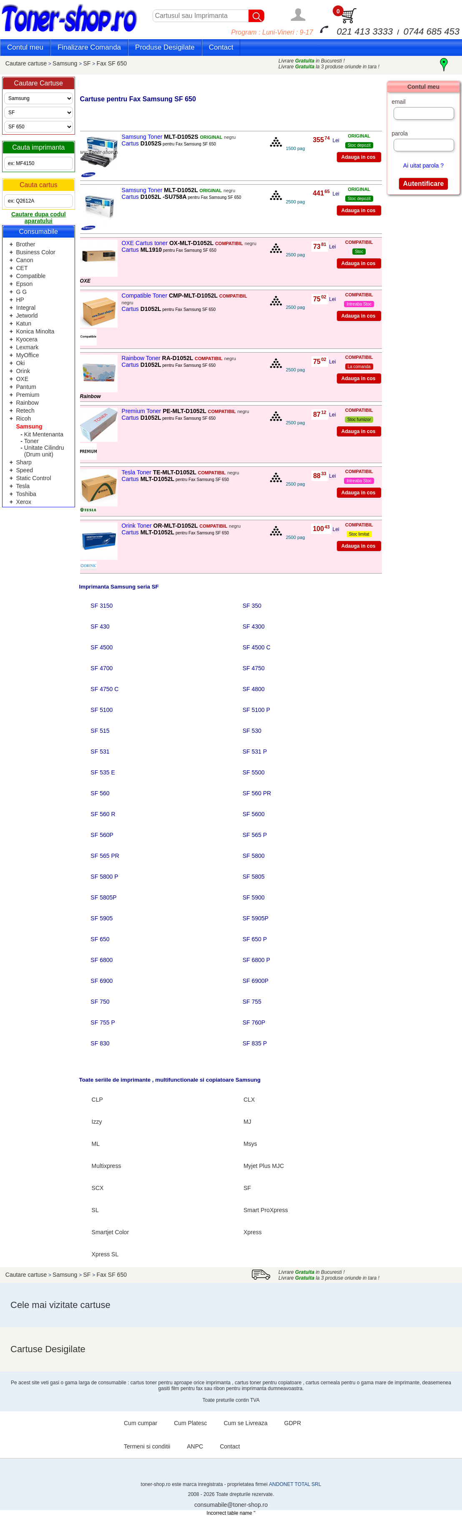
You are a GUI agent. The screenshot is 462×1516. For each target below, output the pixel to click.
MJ (247, 1121)
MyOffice (27, 355)
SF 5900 (254, 897)
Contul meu (25, 47)
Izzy (97, 1121)
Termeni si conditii (147, 1446)
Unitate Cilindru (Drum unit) (44, 451)
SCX (98, 1188)
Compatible (30, 276)
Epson (24, 284)
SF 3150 (101, 605)
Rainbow (27, 402)
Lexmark (27, 347)
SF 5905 (101, 918)
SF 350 (252, 605)
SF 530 (252, 730)
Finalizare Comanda (89, 47)
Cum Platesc (190, 1423)
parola (400, 133)
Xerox (23, 502)
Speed (24, 470)
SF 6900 (101, 980)
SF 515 (99, 730)
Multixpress (106, 1166)
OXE (22, 379)
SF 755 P (102, 1022)
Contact (221, 47)
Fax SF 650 (112, 63)
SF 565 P (255, 835)
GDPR (292, 1423)
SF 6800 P (256, 960)
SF (87, 63)
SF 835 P (255, 1043)
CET (22, 268)
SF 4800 (254, 689)
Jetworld (27, 315)
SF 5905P (256, 918)
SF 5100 (101, 710)
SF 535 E (102, 772)
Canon (24, 260)
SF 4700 (101, 668)
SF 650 (99, 939)
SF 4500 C (257, 647)
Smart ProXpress (266, 1210)
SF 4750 (254, 668)
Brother (25, 244)
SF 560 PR (257, 793)
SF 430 (99, 626)
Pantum (26, 386)
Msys (250, 1143)
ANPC (195, 1446)
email (398, 101)
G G (21, 291)
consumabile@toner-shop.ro (231, 1504)
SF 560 (99, 793)
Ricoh (23, 418)
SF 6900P (256, 980)
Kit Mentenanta (43, 434)
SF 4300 (254, 626)
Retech (25, 410)
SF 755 (252, 1001)
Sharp (23, 462)
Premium (27, 394)
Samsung (66, 63)
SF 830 (99, 1043)
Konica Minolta (35, 331)
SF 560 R (102, 814)
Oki (20, 363)
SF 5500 (254, 772)
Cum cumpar (140, 1423)
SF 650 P (255, 939)
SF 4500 (101, 647)
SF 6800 (101, 960)
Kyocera (26, 339)
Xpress (253, 1232)
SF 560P (101, 835)
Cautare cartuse (26, 63)
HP (20, 299)
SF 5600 (254, 814)
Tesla (23, 486)
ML (96, 1143)
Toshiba (26, 494)
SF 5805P (103, 897)
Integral (25, 307)
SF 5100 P (256, 710)
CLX (249, 1099)
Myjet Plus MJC (264, 1166)
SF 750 (99, 1001)
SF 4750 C (104, 689)
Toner (31, 441)
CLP (97, 1099)
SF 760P (254, 1022)
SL (95, 1210)
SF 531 (99, 751)
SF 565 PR (104, 855)
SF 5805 (254, 876)
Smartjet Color (110, 1232)
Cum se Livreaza (246, 1423)
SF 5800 (254, 855)
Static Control (33, 478)
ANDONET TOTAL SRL (295, 1484)
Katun (23, 323)
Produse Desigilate (165, 47)
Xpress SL (105, 1254)
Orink (23, 371)
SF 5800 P (104, 876)
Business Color (35, 252)
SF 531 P (255, 751)
